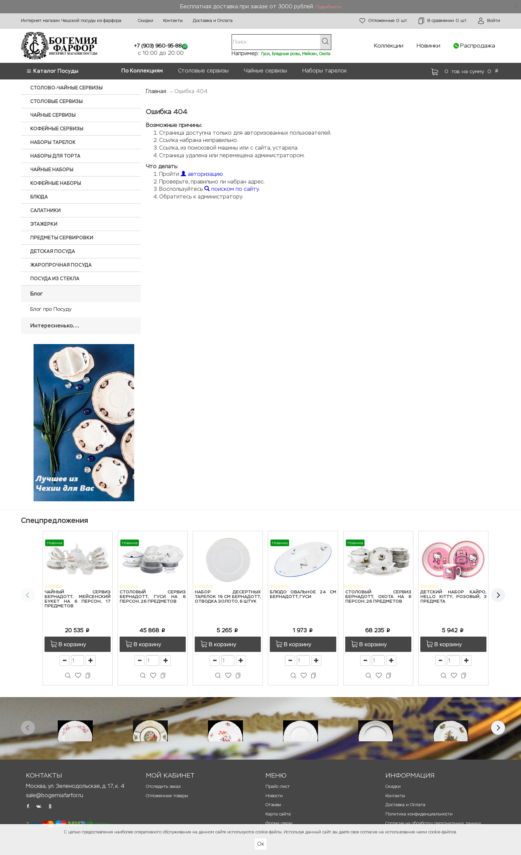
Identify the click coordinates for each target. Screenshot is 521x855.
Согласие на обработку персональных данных (433, 823)
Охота (324, 54)
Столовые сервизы (203, 70)
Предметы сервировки (61, 238)
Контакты (173, 20)
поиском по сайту (231, 188)
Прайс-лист (277, 786)
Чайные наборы (51, 170)
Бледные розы (286, 54)
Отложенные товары (167, 795)
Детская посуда (52, 251)
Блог (36, 293)
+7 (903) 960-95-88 (158, 46)
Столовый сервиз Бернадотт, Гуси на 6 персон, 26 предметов (153, 597)
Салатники (45, 210)
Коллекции (388, 45)
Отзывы (273, 804)
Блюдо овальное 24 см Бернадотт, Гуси (303, 594)
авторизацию (202, 174)
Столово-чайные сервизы (66, 88)
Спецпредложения (54, 520)
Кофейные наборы (55, 183)
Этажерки (43, 224)
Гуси (265, 54)
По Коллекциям (142, 70)
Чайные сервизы (265, 70)
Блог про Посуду (50, 309)
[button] (78, 644)
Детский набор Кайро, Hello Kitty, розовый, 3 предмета (453, 597)
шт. (384, 21)
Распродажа (477, 45)
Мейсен (309, 54)
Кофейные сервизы (56, 129)
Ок (260, 843)
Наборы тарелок (324, 70)
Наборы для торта (55, 156)
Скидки (145, 20)
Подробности (328, 7)
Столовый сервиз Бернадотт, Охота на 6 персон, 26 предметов (378, 597)
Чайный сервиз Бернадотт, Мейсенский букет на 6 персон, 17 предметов (78, 599)
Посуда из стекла (54, 279)
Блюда (39, 197)
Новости (274, 795)
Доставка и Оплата (213, 20)
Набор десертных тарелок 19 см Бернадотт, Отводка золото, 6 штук (228, 597)
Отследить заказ (163, 786)
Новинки (428, 45)
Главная (156, 91)
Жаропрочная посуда (61, 265)
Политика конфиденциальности (419, 814)
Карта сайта (278, 814)
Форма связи (278, 823)
